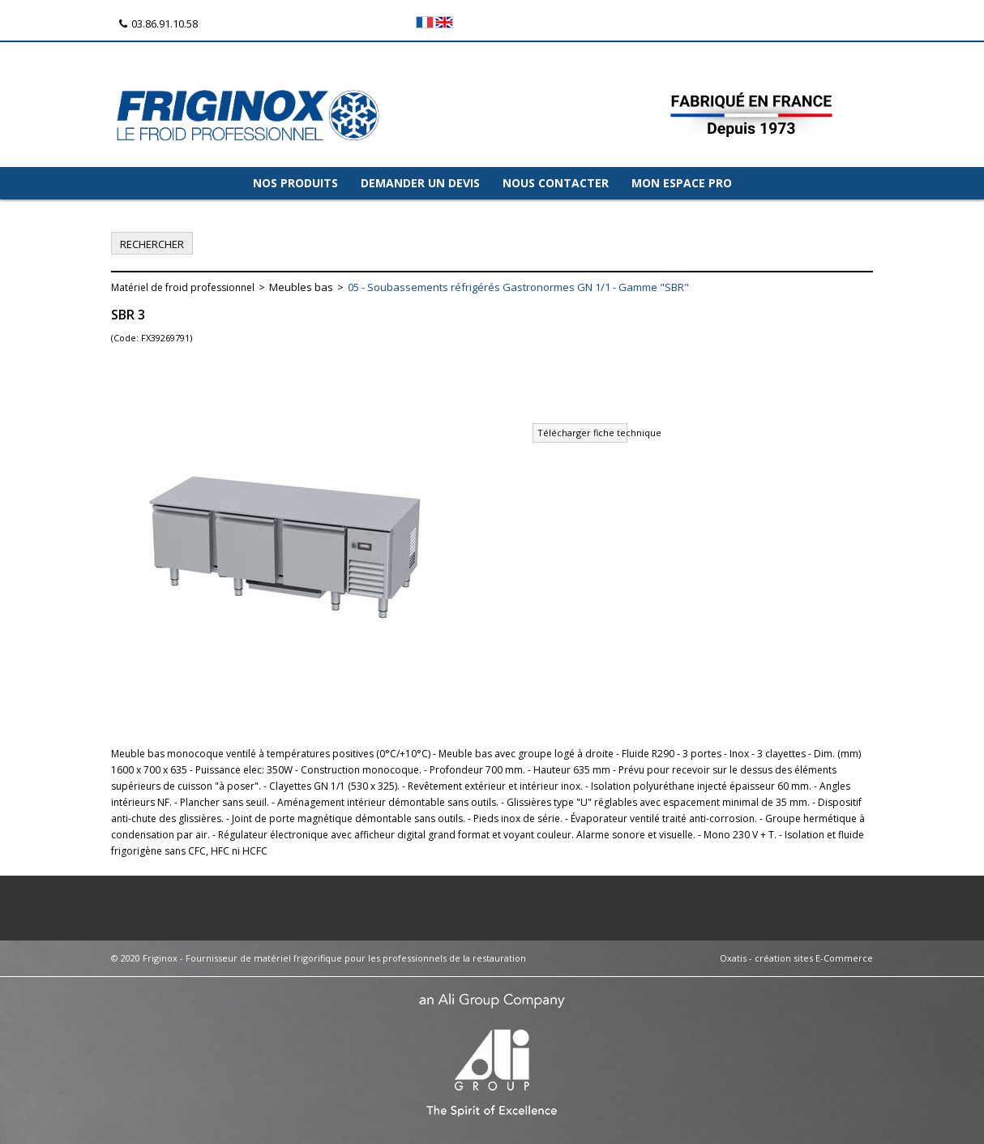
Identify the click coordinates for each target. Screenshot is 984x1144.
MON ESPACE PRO (681, 183)
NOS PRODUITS (295, 183)
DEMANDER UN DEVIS (420, 183)
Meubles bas (301, 287)
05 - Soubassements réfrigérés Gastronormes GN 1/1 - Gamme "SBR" (518, 287)
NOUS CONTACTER (556, 183)
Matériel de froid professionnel (183, 287)
